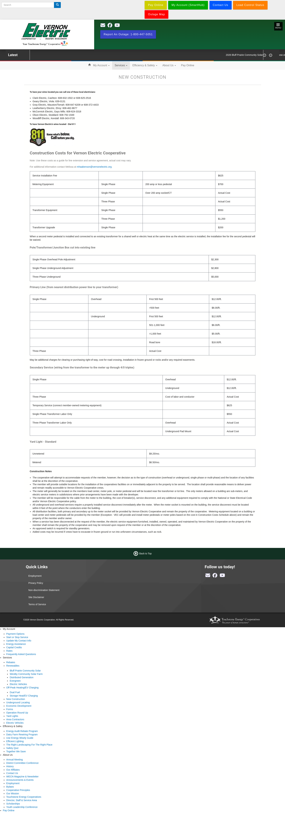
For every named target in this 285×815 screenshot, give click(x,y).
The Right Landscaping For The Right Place (29, 744)
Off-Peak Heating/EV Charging (22, 687)
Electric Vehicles (18, 684)
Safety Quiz (12, 748)
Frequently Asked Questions (21, 654)
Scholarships (13, 803)
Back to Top (145, 553)
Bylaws (10, 786)
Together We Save (16, 751)
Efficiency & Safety (144, 65)
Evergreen (15, 680)
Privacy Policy (35, 583)
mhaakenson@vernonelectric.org (94, 166)
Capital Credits (14, 647)
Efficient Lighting (15, 741)
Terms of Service (37, 604)
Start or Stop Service (17, 637)
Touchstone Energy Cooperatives (23, 797)
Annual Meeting (14, 759)
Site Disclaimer (36, 597)
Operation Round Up (17, 712)
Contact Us (12, 773)
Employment (34, 576)
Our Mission (12, 793)
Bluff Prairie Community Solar (25, 670)
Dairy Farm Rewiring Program (22, 734)
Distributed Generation (21, 677)
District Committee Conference (22, 763)
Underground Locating (18, 702)
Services (121, 65)
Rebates (10, 662)
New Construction (15, 699)
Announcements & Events (20, 780)
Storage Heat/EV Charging (24, 695)
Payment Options (15, 633)
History (10, 766)
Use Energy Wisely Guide (19, 738)
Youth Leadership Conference (22, 807)
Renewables (12, 665)
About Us (169, 65)
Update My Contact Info (18, 640)
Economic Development (18, 706)
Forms (9, 709)
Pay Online (187, 65)
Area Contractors (15, 719)
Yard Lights (12, 716)
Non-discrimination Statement (43, 590)
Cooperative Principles (18, 790)
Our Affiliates (13, 769)
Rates (9, 650)
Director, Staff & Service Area (21, 800)
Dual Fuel (15, 692)
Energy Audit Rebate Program (22, 731)
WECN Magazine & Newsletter (22, 776)
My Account (101, 65)
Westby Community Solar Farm (26, 674)
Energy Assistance (16, 644)
